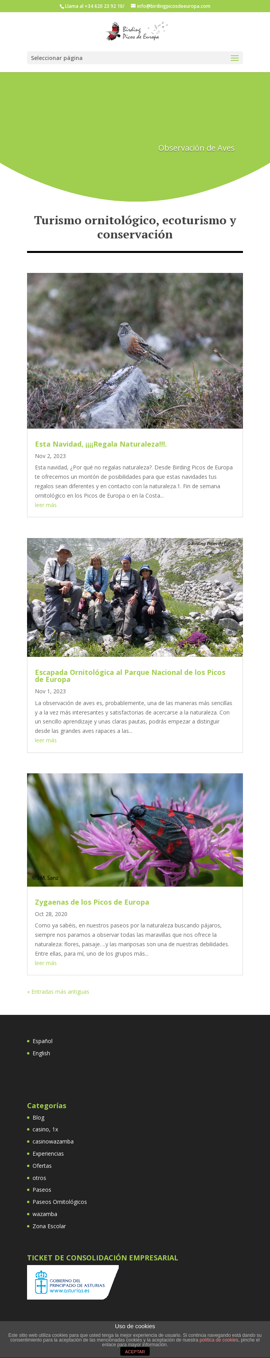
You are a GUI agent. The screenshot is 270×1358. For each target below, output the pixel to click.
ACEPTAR (135, 1351)
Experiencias (48, 1153)
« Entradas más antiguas (58, 991)
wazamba (45, 1214)
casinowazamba (53, 1141)
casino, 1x (45, 1129)
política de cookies (218, 1340)
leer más (46, 505)
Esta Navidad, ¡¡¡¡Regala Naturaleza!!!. (101, 444)
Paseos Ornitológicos (60, 1201)
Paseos (42, 1189)
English (41, 1053)
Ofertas (42, 1165)
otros (39, 1178)
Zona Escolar (49, 1226)
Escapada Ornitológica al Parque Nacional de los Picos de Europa (130, 675)
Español (43, 1041)
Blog (38, 1117)
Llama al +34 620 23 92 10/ (95, 6)
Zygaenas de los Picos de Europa (92, 902)
